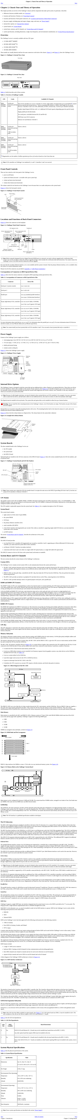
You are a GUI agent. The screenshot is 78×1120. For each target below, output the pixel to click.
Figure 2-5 (3, 350)
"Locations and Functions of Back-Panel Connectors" (44, 18)
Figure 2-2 (57, 52)
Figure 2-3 (3, 188)
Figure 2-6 (3, 413)
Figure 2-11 (37, 957)
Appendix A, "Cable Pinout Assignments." (35, 269)
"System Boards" (17, 26)
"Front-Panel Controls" (29, 16)
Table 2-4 (3, 1050)
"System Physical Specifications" (66, 31)
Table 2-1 (3, 92)
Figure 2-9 (29, 729)
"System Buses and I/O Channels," (15, 534)
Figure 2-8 (28, 644)
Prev (2, 3)
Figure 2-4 (3, 222)
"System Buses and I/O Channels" (34, 29)
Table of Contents (39, 1116)
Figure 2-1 (49, 52)
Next (76, 3)
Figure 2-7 (42, 457)
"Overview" (28, 13)
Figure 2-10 (55, 764)
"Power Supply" (45, 21)
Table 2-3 (21, 652)
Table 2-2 (3, 274)
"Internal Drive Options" (23, 24)
